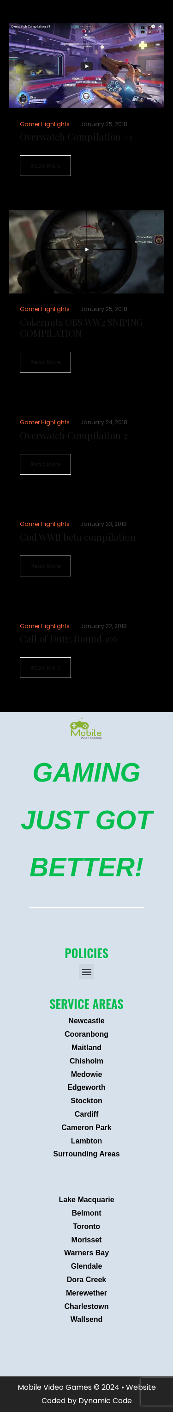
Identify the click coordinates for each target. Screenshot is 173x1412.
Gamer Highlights (45, 124)
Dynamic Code (105, 1400)
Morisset (87, 1240)
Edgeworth (86, 1087)
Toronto (86, 1226)
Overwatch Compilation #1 (76, 136)
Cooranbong (86, 1034)
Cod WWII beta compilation (78, 537)
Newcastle (86, 1021)
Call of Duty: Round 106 (69, 638)
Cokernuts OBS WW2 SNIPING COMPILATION (81, 327)
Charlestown (86, 1306)
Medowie (86, 1074)
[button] (86, 971)
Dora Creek (86, 1280)
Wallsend (87, 1319)
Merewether (86, 1293)
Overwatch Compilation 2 (73, 435)
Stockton (86, 1101)
